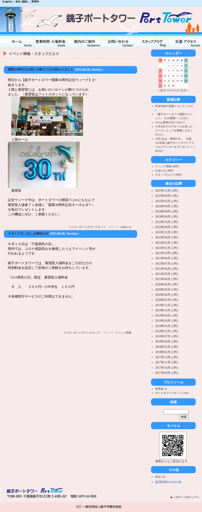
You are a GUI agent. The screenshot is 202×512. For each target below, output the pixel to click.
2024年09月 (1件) (166, 206)
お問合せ (118, 41)
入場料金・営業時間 (50, 41)
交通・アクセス (185, 41)
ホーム (17, 41)
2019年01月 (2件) (166, 326)
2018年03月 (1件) (166, 347)
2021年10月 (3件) (166, 253)
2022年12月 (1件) (166, 232)
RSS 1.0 (160, 477)
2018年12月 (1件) (166, 331)
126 (186, 392)
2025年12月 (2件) (166, 190)
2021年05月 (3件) (166, 274)
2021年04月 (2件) (166, 279)
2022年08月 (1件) (166, 237)
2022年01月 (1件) (166, 248)
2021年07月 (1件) (166, 263)
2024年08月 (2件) (166, 211)
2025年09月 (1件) (166, 195)
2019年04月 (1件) (166, 320)
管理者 (159, 388)
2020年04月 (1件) (166, 294)
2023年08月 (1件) (166, 227)
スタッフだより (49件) (168, 174)
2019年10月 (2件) (166, 310)
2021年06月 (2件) (166, 268)
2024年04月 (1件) (166, 216)
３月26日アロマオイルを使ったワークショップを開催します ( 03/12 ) (174, 130)
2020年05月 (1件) (166, 289)
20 (160, 80)
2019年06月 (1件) (166, 315)
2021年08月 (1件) (166, 258)
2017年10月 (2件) (166, 367)
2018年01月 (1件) (166, 352)
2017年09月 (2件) (166, 373)
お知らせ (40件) (164, 170)
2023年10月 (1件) (166, 222)
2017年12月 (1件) (166, 357)
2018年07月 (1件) (166, 336)
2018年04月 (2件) (166, 341)
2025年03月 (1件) (166, 201)
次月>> (185, 90)
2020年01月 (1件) (166, 300)
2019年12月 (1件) (166, 305)
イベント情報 (123, 332)
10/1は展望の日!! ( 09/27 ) (170, 122)
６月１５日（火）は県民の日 (28, 233)
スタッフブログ (151, 41)
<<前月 (161, 90)
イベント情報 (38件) (167, 166)
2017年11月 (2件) (166, 362)
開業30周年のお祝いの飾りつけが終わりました (41, 69)
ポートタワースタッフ (92, 227)
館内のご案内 (84, 41)
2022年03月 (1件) (166, 242)
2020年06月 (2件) (166, 284)
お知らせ (126, 227)
